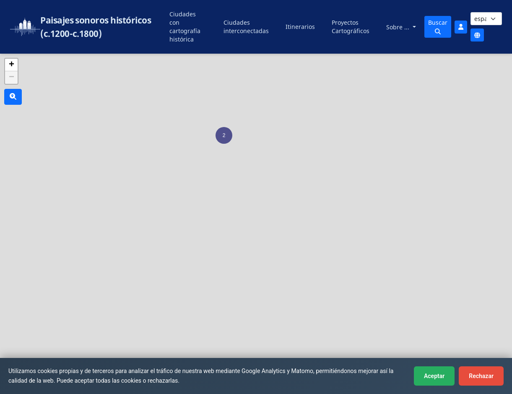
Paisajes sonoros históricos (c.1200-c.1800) (95, 26)
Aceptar (434, 376)
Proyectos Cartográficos (350, 26)
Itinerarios (300, 27)
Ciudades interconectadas (246, 26)
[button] (224, 135)
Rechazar (481, 376)
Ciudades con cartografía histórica (184, 26)
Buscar (437, 26)
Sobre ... (398, 27)
